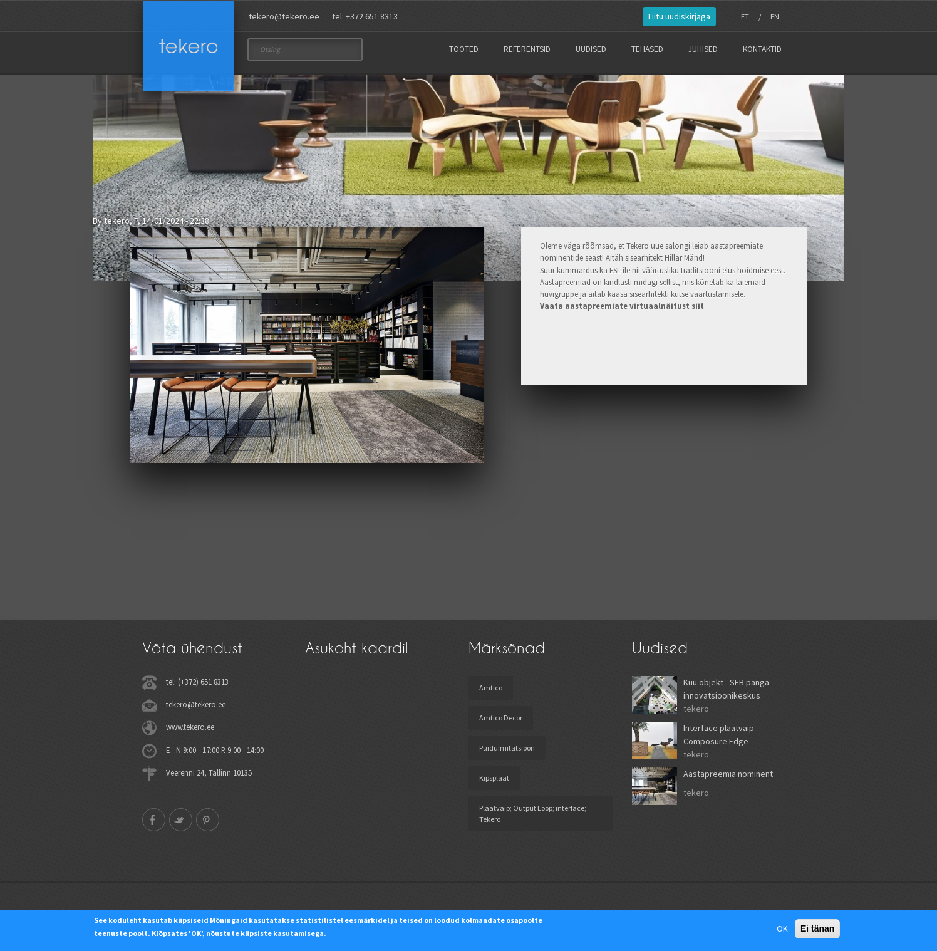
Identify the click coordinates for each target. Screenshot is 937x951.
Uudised (591, 49)
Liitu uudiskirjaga (679, 16)
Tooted (464, 49)
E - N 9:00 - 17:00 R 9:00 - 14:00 (215, 754)
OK (782, 928)
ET (745, 16)
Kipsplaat (494, 782)
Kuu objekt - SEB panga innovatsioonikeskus (726, 693)
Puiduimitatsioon (507, 752)
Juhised (703, 49)
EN (774, 16)
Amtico (490, 692)
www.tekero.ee (190, 731)
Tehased (647, 49)
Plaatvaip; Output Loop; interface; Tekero (532, 818)
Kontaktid (762, 49)
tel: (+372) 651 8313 (197, 686)
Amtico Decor (500, 722)
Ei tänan (817, 928)
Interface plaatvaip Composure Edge (718, 739)
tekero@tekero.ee (284, 16)
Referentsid (527, 49)
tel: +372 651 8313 (365, 16)
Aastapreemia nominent (728, 778)
